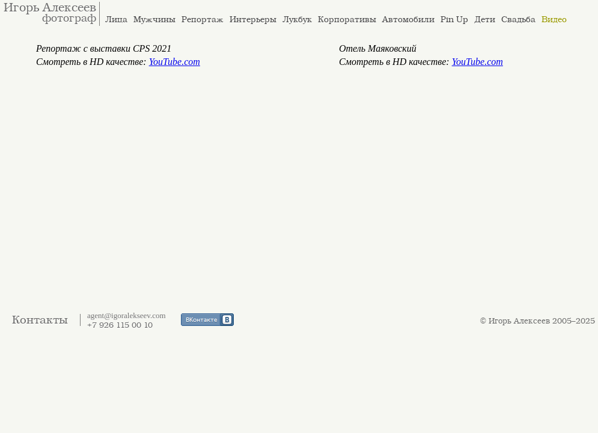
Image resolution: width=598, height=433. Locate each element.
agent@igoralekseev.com (126, 315)
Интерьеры (253, 19)
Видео (554, 19)
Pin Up (454, 19)
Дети (484, 19)
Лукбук (297, 19)
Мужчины (154, 19)
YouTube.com (174, 62)
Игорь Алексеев (50, 8)
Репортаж (203, 19)
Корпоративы (347, 19)
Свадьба (518, 19)
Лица (116, 19)
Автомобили (408, 19)
